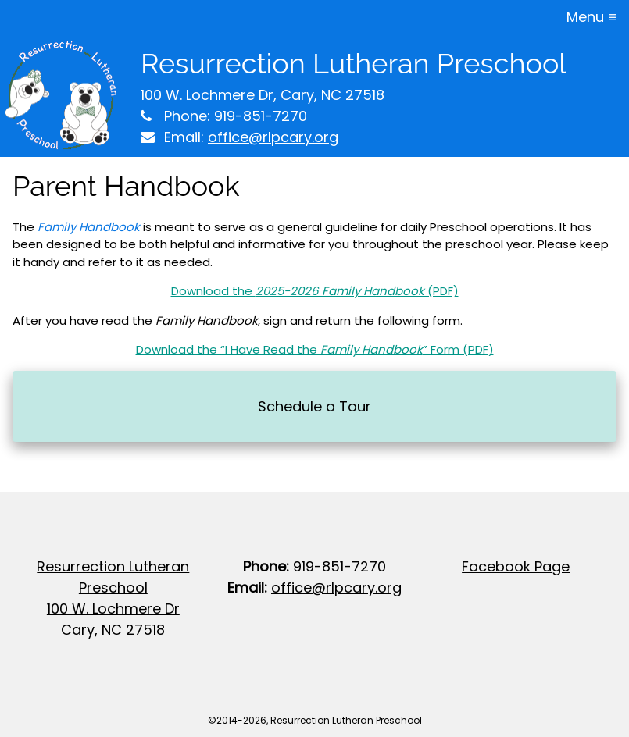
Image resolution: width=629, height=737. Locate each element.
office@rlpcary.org (273, 137)
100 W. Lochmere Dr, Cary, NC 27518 (262, 95)
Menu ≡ (591, 17)
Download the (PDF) (315, 291)
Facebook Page (516, 566)
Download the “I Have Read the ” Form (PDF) (315, 349)
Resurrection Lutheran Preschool (353, 63)
